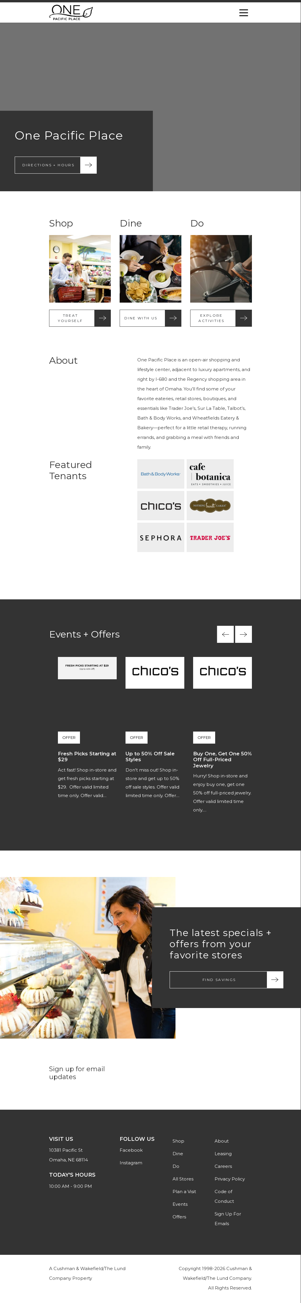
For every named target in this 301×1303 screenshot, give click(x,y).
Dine (178, 1155)
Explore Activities (211, 318)
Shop (178, 1142)
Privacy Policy (230, 1180)
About (222, 1142)
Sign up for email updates (77, 1074)
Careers (223, 1167)
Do (176, 1167)
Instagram (131, 1164)
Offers (179, 1218)
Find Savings (219, 981)
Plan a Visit (184, 1193)
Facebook (131, 1151)
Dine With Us (141, 318)
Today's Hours (72, 1176)
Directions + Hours (48, 165)
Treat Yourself (70, 318)
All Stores (183, 1180)
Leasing (223, 1155)
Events (180, 1205)
